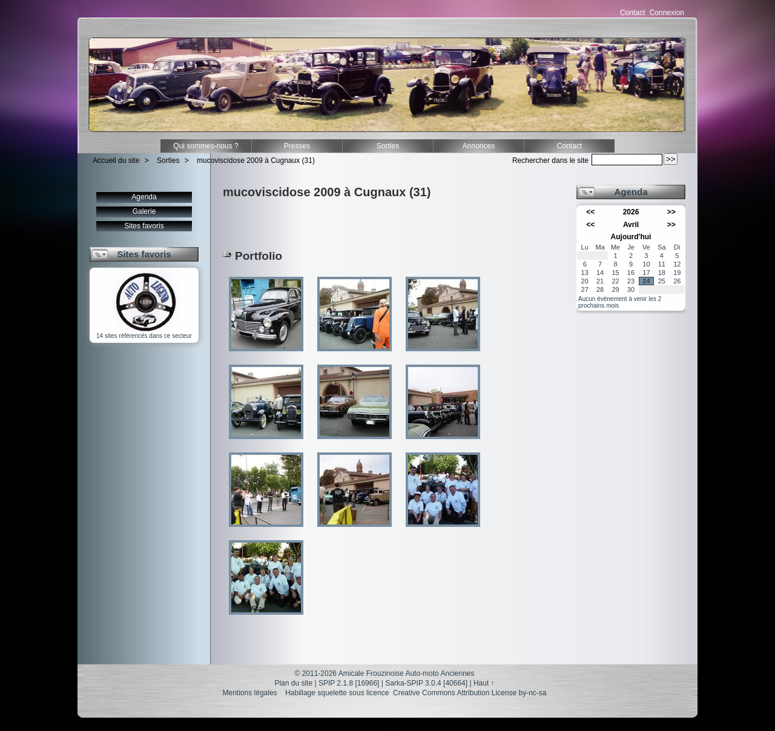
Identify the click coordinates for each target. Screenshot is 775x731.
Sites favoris (143, 226)
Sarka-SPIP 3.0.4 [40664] (426, 683)
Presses (297, 146)
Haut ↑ (484, 683)
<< (590, 212)
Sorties (388, 146)
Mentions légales (250, 693)
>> (671, 212)
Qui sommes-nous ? (205, 146)
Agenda (143, 197)
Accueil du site (116, 160)
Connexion (667, 12)
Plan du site (293, 683)
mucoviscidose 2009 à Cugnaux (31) (256, 160)
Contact (632, 12)
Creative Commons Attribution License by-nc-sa (469, 693)
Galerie (144, 211)
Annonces (479, 146)
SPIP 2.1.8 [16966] (349, 683)
